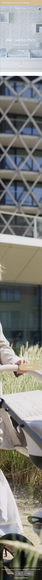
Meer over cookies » (21, 577)
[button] (4, 8)
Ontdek (21, 51)
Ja (19, 573)
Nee (29, 573)
